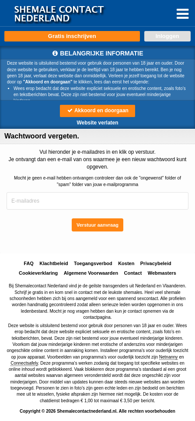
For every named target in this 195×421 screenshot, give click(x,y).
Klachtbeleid (53, 263)
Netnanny (168, 357)
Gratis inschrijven (72, 36)
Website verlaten (97, 123)
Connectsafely (24, 363)
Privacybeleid (155, 263)
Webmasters (162, 273)
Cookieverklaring (38, 273)
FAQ (29, 263)
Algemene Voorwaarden (91, 273)
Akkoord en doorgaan (97, 110)
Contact (133, 273)
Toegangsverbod (93, 263)
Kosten (126, 263)
